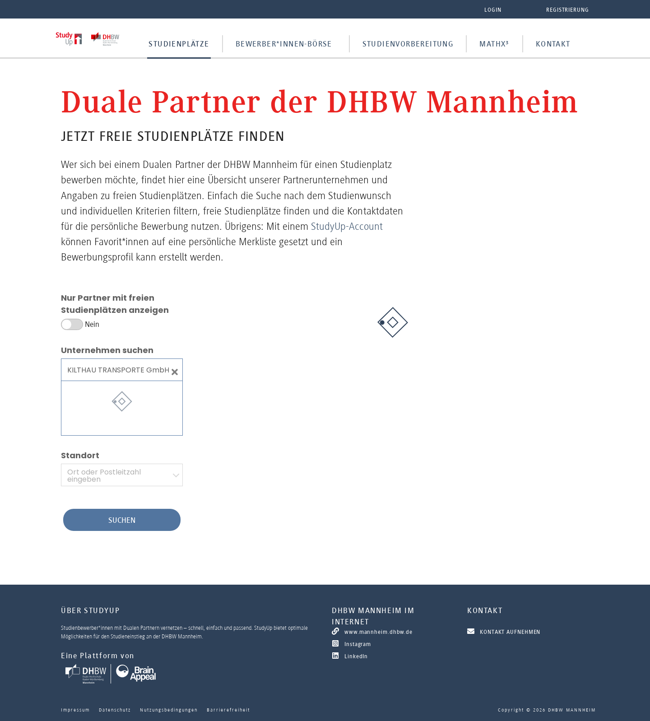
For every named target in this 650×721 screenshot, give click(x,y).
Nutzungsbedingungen (169, 709)
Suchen (121, 520)
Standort (80, 455)
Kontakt (553, 43)
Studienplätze (179, 43)
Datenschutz (115, 709)
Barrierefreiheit (228, 709)
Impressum (75, 709)
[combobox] (122, 475)
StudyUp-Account (347, 226)
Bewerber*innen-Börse (284, 43)
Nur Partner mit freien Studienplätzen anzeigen (115, 304)
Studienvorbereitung (408, 43)
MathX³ (494, 43)
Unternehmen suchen (107, 350)
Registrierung (567, 9)
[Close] (174, 369)
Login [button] (492, 9)
